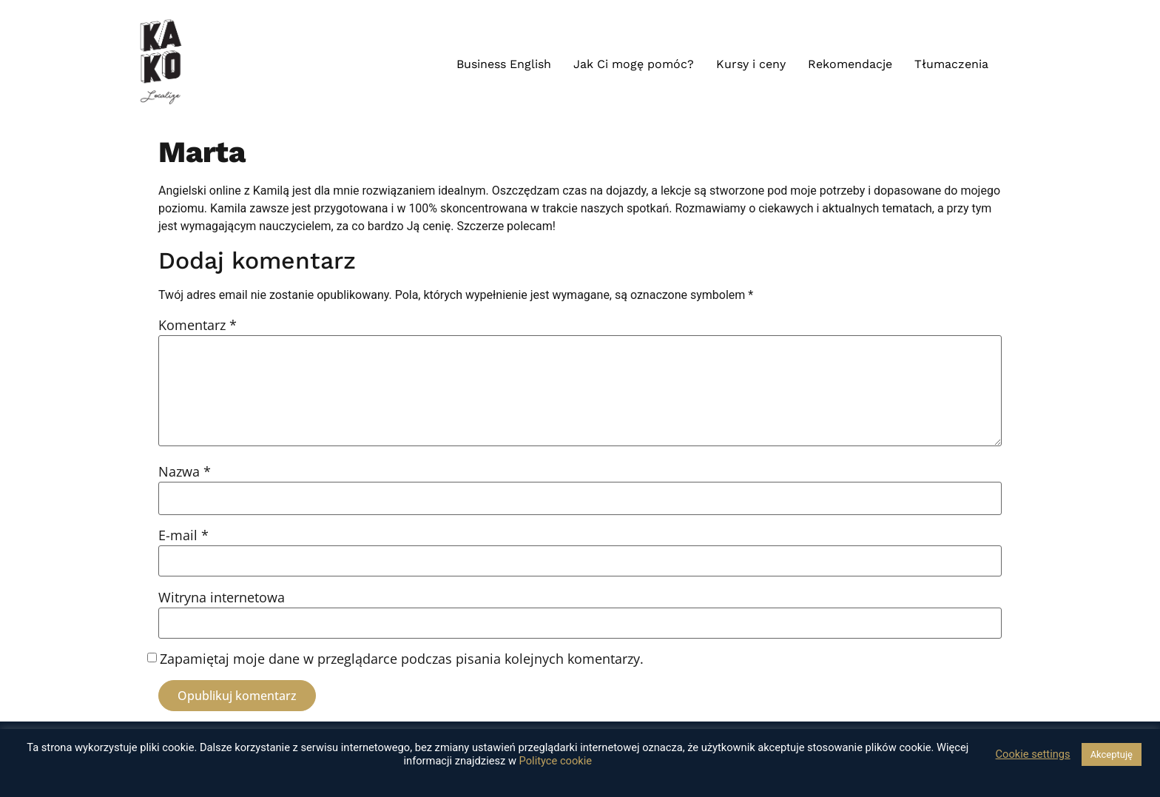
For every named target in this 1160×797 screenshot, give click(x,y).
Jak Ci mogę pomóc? (633, 64)
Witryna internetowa (221, 597)
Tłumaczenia (951, 64)
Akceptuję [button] (1111, 754)
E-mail (183, 535)
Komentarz (197, 325)
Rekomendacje (850, 64)
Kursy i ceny (751, 64)
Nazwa (184, 471)
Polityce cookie (556, 760)
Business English (503, 64)
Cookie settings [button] (1033, 754)
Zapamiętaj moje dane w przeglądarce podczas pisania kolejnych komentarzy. (402, 658)
